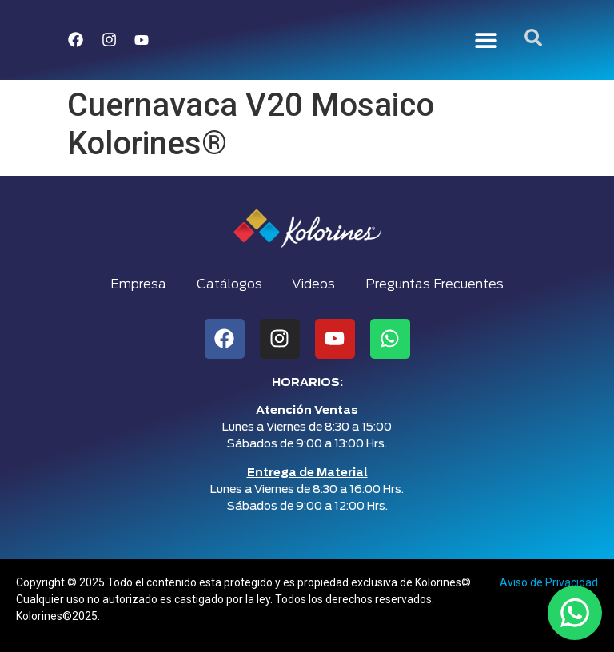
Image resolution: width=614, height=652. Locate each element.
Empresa (136, 284)
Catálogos (228, 284)
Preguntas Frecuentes (438, 284)
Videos (315, 284)
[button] (486, 40)
